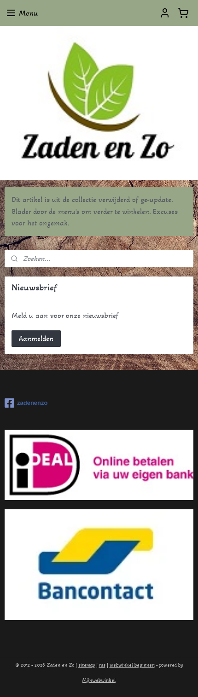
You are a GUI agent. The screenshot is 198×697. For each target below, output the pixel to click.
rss (102, 665)
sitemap (86, 665)
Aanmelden (36, 338)
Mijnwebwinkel (99, 680)
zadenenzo (26, 403)
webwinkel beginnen (132, 665)
